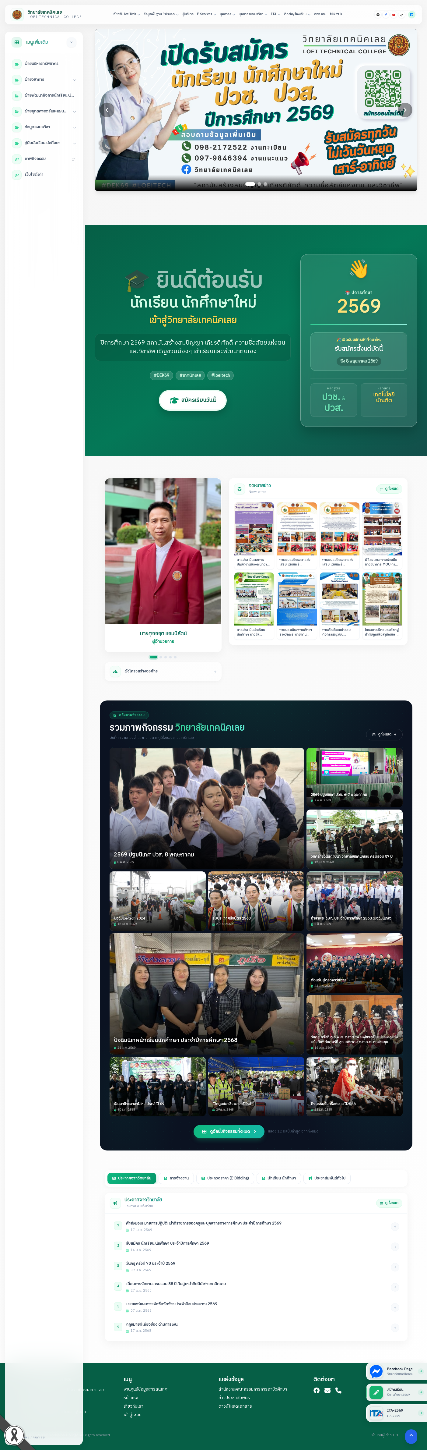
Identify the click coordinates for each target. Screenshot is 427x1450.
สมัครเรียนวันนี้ (193, 400)
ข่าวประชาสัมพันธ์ (234, 1397)
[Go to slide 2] (259, 184)
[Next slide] (405, 110)
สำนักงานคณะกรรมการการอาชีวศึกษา (253, 1389)
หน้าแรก (131, 1397)
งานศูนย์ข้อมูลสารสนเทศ (145, 1389)
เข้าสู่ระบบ (133, 1414)
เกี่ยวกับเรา (133, 1406)
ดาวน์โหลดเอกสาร (235, 1406)
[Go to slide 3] (265, 184)
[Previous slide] (107, 110)
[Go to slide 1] (250, 184)
